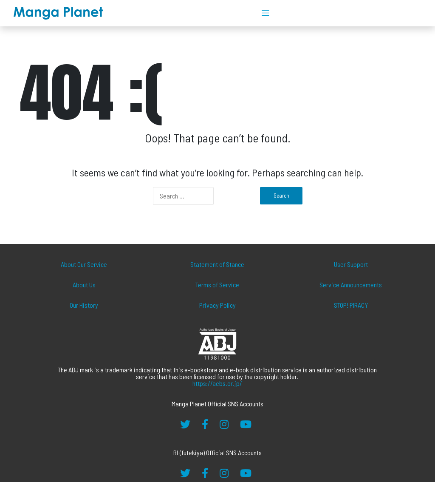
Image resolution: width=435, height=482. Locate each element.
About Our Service (84, 264)
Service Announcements (350, 285)
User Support (351, 264)
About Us (84, 285)
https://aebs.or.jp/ (217, 383)
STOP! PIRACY (351, 305)
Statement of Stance (217, 264)
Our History (84, 305)
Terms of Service (217, 285)
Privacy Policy (217, 305)
